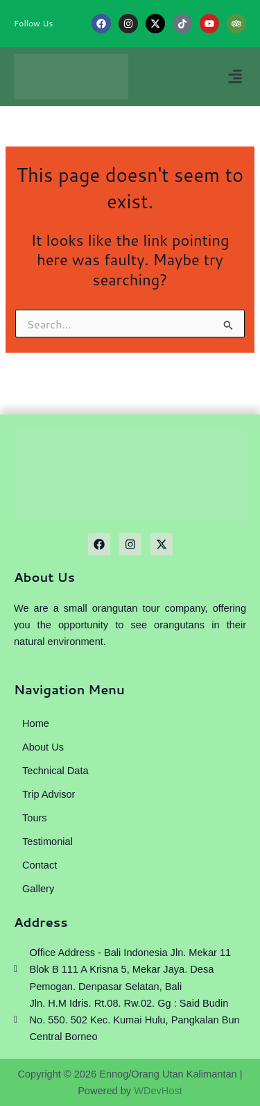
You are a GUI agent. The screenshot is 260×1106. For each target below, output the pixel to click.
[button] (234, 76)
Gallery (38, 888)
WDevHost (158, 1090)
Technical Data (55, 770)
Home (35, 723)
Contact (39, 865)
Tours (34, 817)
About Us (43, 747)
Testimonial (47, 841)
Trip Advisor (48, 794)
